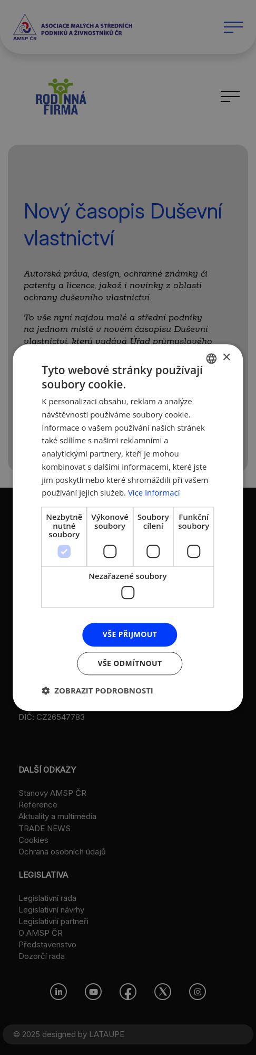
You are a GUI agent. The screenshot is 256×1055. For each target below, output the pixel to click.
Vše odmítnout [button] (129, 663)
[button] (97, 690)
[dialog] (128, 527)
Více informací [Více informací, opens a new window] (154, 493)
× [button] (226, 358)
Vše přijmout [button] (130, 634)
